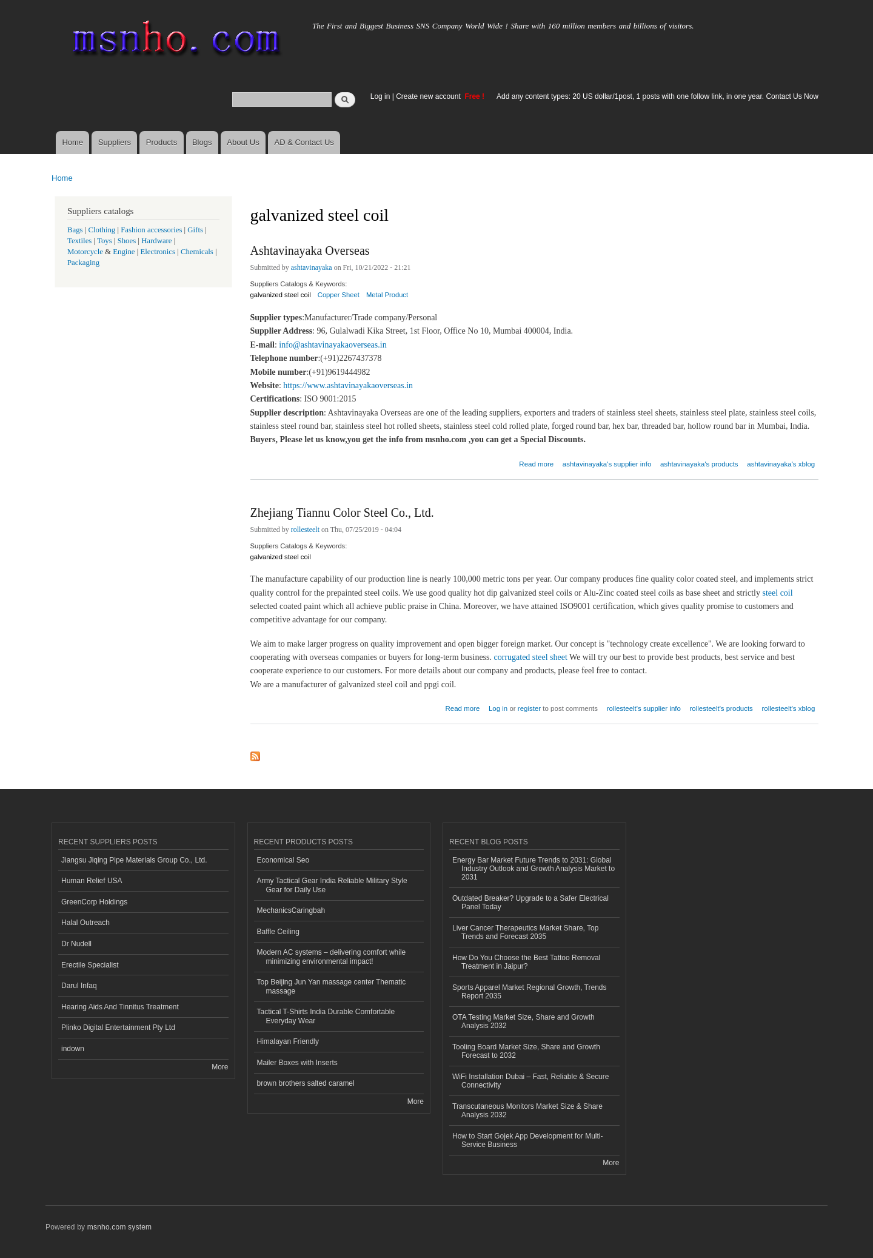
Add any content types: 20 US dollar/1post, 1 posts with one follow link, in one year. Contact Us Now (657, 96)
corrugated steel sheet (530, 657)
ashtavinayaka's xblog (781, 464)
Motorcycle (85, 251)
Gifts (195, 230)
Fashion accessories (151, 230)
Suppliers (114, 142)
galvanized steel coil (280, 294)
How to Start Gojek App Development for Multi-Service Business (527, 1140)
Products (161, 142)
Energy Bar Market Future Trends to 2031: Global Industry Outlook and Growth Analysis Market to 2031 (533, 869)
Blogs (202, 142)
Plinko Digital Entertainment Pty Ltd (118, 1027)
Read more (536, 462)
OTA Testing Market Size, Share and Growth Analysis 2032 (523, 1021)
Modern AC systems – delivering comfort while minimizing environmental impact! (331, 956)
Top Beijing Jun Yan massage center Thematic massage (331, 986)
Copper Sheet (339, 294)
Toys (104, 241)
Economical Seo (283, 860)
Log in (380, 96)
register (529, 708)
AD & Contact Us (304, 142)
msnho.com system (119, 1227)
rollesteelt (305, 529)
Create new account (429, 96)
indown (72, 1048)
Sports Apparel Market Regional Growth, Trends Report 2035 (529, 991)
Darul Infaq (79, 985)
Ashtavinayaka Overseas (310, 250)
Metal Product (387, 294)
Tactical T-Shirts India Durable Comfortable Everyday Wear (326, 1015)
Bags (75, 230)
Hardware (156, 241)
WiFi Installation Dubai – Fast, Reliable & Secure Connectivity (530, 1080)
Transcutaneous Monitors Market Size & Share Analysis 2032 (527, 1110)
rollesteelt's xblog (788, 708)
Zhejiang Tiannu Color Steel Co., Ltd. (342, 512)
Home (72, 142)
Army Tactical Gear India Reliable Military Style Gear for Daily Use (332, 884)
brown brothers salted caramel (306, 1083)
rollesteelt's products (721, 708)
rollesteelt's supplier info (644, 708)
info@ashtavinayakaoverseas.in (332, 344)
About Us (243, 142)
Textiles (79, 241)
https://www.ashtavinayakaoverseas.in (348, 385)
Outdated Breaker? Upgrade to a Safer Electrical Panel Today (530, 902)
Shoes (127, 241)
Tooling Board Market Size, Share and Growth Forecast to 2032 (526, 1051)
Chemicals (198, 251)
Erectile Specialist (90, 965)
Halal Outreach (85, 922)
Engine (124, 251)
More (220, 1067)
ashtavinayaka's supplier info (607, 464)
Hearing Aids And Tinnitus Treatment (120, 1007)
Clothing (102, 230)
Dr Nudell (76, 944)
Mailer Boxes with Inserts (297, 1062)
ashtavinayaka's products (699, 464)
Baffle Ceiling (278, 931)
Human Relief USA (91, 880)
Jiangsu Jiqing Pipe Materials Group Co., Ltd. (134, 860)
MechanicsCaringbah (291, 910)
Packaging (83, 262)
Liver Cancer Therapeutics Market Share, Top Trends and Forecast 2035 (525, 932)
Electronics (157, 251)
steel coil (778, 592)
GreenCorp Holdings (94, 902)
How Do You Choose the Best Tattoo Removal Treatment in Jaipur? (526, 962)
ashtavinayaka (311, 267)
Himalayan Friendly (288, 1041)
